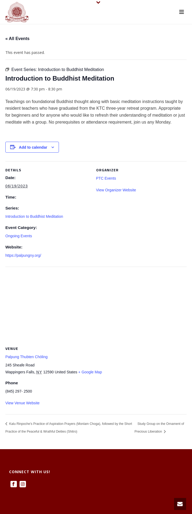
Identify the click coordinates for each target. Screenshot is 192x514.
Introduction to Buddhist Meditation (34, 216)
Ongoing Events (18, 236)
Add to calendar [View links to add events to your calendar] (33, 147)
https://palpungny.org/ (23, 255)
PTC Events (106, 178)
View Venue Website (22, 403)
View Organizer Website (116, 190)
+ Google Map (90, 372)
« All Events (17, 38)
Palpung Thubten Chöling (26, 357)
